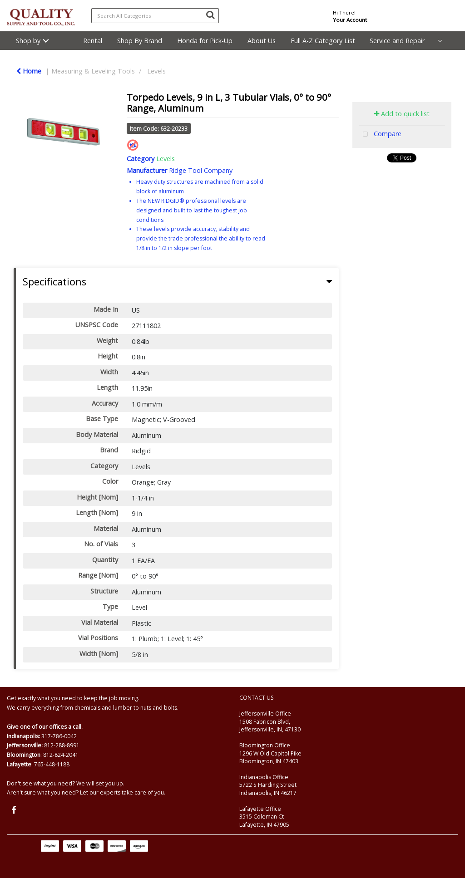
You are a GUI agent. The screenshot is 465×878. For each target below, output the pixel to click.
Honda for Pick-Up (204, 40)
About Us (261, 40)
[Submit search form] (210, 14)
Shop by (28, 40)
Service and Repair (397, 40)
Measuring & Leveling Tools (93, 71)
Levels (156, 71)
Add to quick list (402, 113)
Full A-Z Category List (323, 40)
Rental (92, 40)
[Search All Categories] (155, 15)
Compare (380, 134)
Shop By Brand (139, 40)
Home (28, 71)
